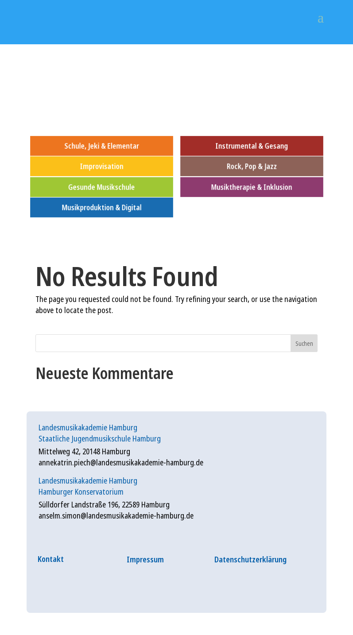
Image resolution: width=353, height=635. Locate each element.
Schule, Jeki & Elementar (101, 145)
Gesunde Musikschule (101, 186)
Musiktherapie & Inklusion (251, 186)
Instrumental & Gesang (251, 145)
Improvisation (101, 166)
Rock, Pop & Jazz (251, 166)
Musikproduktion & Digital (102, 207)
